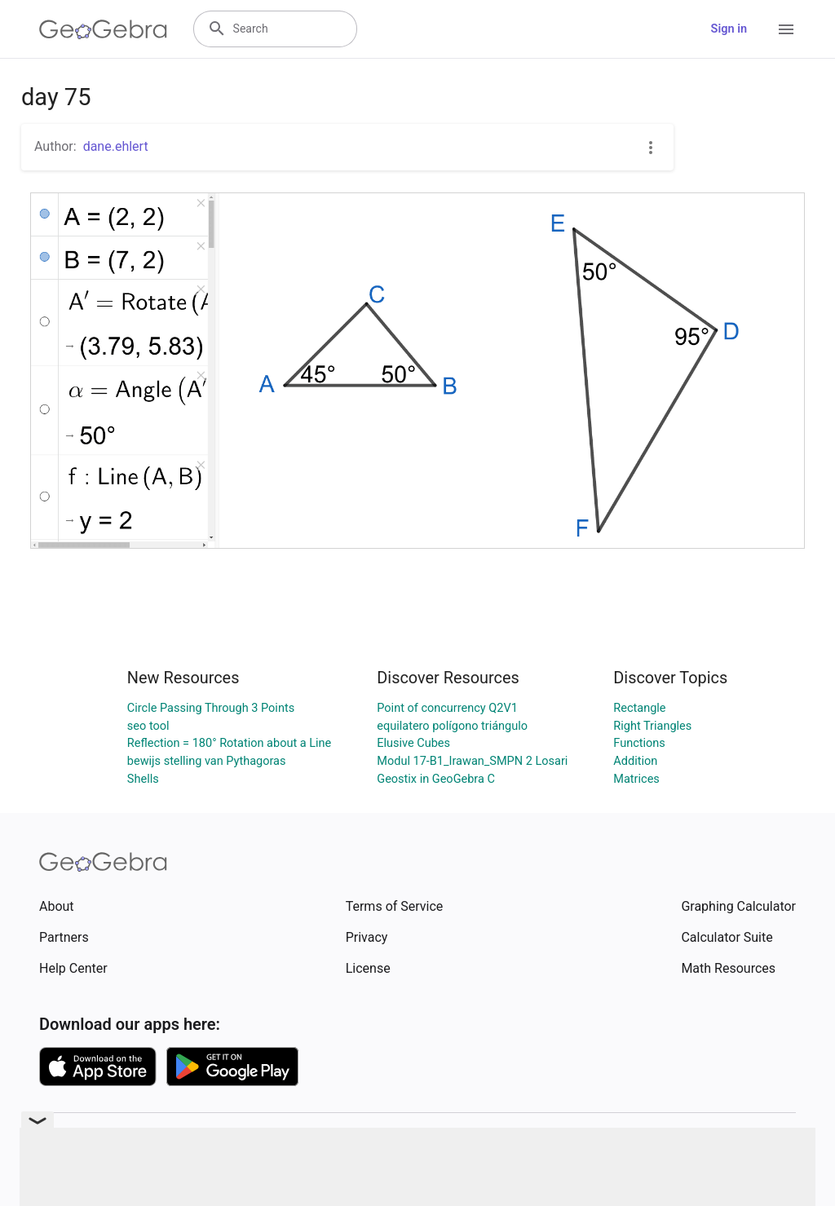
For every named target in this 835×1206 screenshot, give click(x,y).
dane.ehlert (115, 146)
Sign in (729, 29)
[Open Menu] (786, 29)
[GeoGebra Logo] (103, 29)
